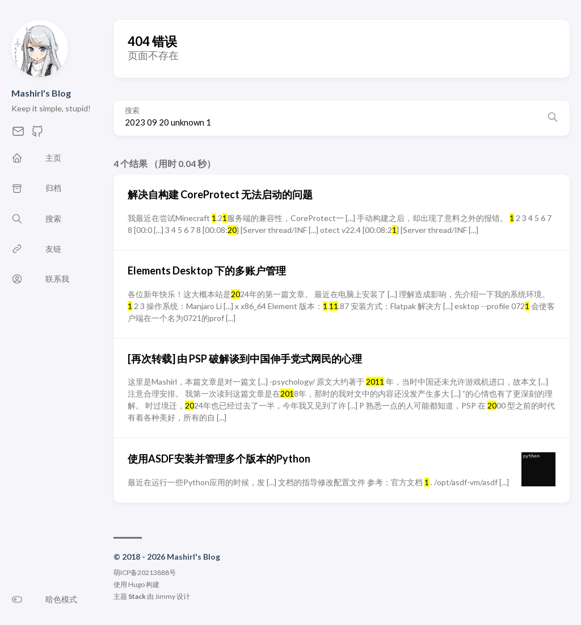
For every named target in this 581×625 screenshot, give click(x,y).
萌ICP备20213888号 (144, 572)
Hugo (136, 584)
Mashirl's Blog (41, 93)
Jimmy (165, 596)
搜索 (132, 110)
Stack (137, 596)
